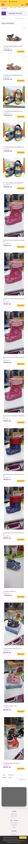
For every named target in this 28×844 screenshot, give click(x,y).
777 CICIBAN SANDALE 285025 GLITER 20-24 (13, 75)
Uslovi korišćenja (14, 822)
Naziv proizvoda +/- (19, 18)
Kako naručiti (14, 813)
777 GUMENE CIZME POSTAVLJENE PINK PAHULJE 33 (13, 358)
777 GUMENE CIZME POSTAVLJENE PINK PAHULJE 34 (13, 416)
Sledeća (5, 777)
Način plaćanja (14, 816)
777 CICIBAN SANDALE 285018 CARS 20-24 (12, 46)
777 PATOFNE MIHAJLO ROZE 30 (10, 706)
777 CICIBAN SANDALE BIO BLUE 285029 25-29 (13, 147)
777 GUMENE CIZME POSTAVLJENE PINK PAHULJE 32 (13, 299)
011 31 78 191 (14, 833)
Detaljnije (21, 51)
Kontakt (14, 827)
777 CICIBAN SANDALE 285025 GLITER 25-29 (13, 111)
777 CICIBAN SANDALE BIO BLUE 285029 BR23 (13, 182)
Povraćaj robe (14, 824)
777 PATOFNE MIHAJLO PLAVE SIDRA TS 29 (12, 648)
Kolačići (14, 825)
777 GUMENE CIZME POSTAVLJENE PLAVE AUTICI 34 (13, 533)
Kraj (10, 777)
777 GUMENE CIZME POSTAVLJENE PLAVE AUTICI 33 (13, 475)
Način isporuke (14, 815)
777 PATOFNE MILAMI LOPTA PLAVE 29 (11, 763)
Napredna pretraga (19, 5)
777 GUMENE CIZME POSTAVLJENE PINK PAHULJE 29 (13, 241)
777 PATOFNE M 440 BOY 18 (9, 591)
